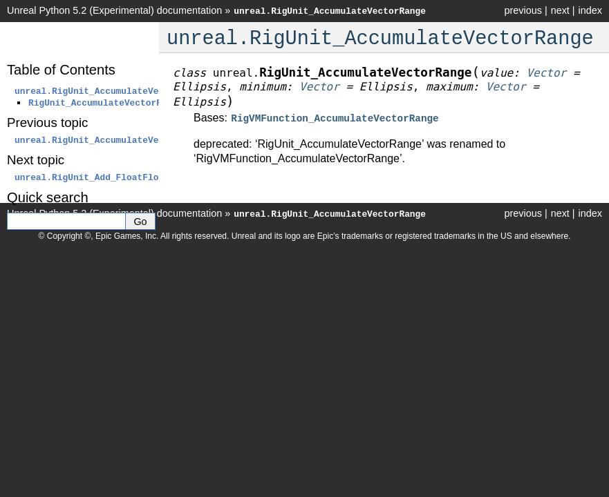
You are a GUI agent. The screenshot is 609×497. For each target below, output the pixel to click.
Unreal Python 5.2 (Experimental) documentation (114, 10)
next (560, 10)
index (590, 10)
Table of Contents (61, 69)
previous (522, 10)
